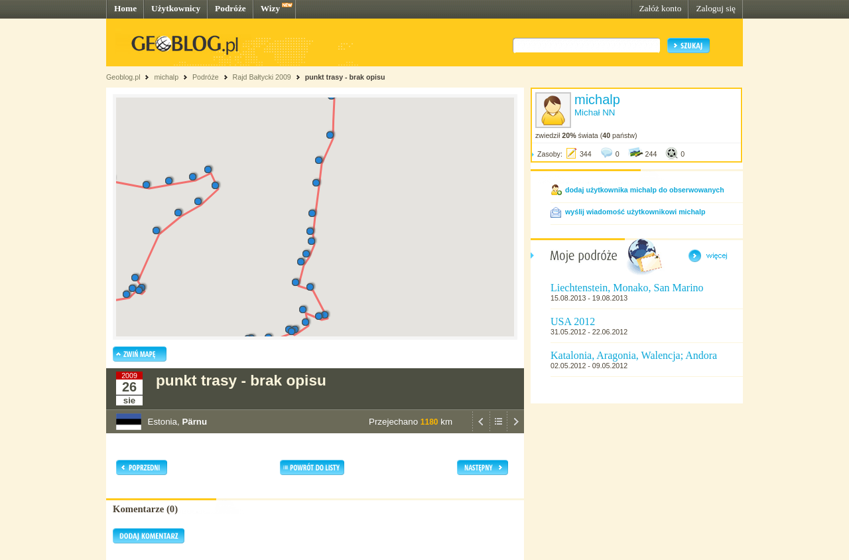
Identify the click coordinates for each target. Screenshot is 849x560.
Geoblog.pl (123, 77)
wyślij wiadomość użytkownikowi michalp (635, 212)
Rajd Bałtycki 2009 (262, 77)
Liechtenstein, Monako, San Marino (627, 287)
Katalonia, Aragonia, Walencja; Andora (634, 355)
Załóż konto (660, 8)
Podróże (230, 8)
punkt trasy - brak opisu (345, 77)
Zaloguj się (716, 8)
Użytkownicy (175, 8)
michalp (166, 77)
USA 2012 (573, 321)
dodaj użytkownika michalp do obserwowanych (644, 190)
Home (125, 8)
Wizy (270, 8)
